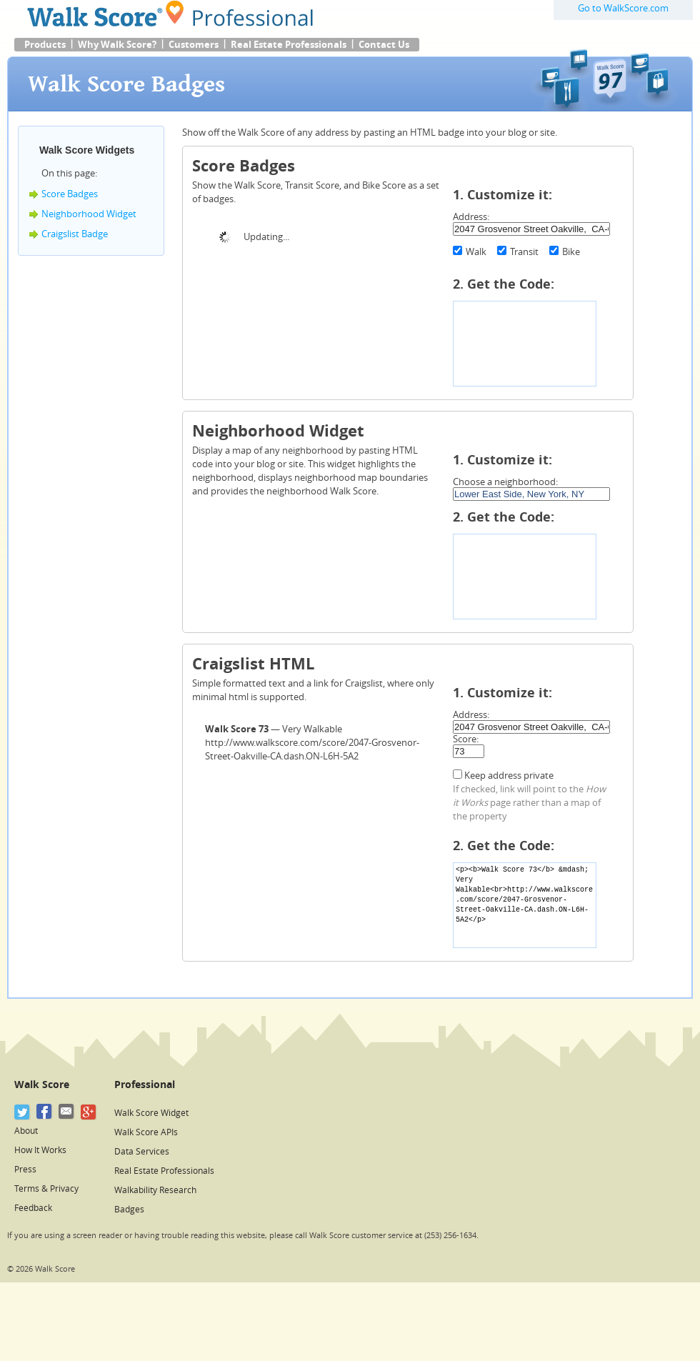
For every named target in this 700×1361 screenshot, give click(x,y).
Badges (129, 1210)
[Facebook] (44, 1112)
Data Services (141, 1152)
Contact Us (384, 44)
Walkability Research (155, 1190)
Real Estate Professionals (288, 44)
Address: (471, 216)
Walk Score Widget (151, 1113)
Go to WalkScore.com (623, 8)
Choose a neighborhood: (505, 482)
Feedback (33, 1208)
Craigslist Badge (74, 234)
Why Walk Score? (117, 44)
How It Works (40, 1150)
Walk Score (41, 1085)
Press (25, 1170)
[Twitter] (22, 1112)
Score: (466, 739)
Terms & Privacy (46, 1189)
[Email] (67, 1112)
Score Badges (69, 194)
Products (45, 44)
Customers (194, 44)
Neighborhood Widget (88, 214)
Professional (144, 1085)
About (26, 1131)
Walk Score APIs (146, 1132)
